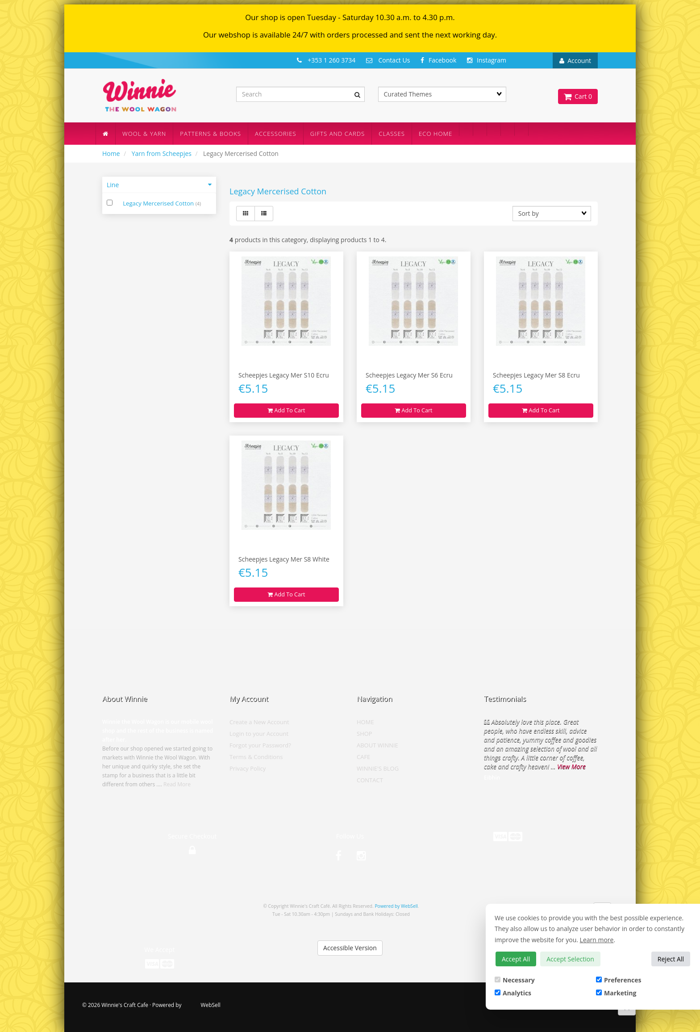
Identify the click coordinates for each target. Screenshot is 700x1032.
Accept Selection (570, 959)
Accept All (516, 959)
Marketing (616, 993)
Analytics (513, 993)
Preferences (618, 980)
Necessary (515, 980)
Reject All (671, 959)
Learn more (597, 940)
